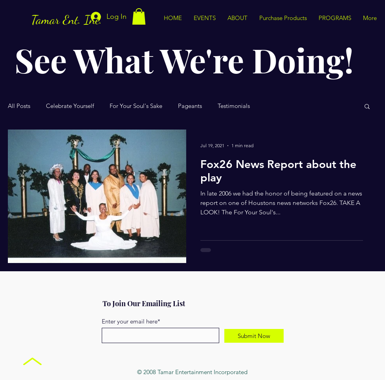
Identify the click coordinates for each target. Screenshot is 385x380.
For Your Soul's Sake (136, 106)
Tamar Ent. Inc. (66, 19)
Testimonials (234, 106)
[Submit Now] (254, 336)
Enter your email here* (131, 321)
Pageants (190, 106)
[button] (139, 16)
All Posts (19, 106)
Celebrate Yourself (70, 106)
